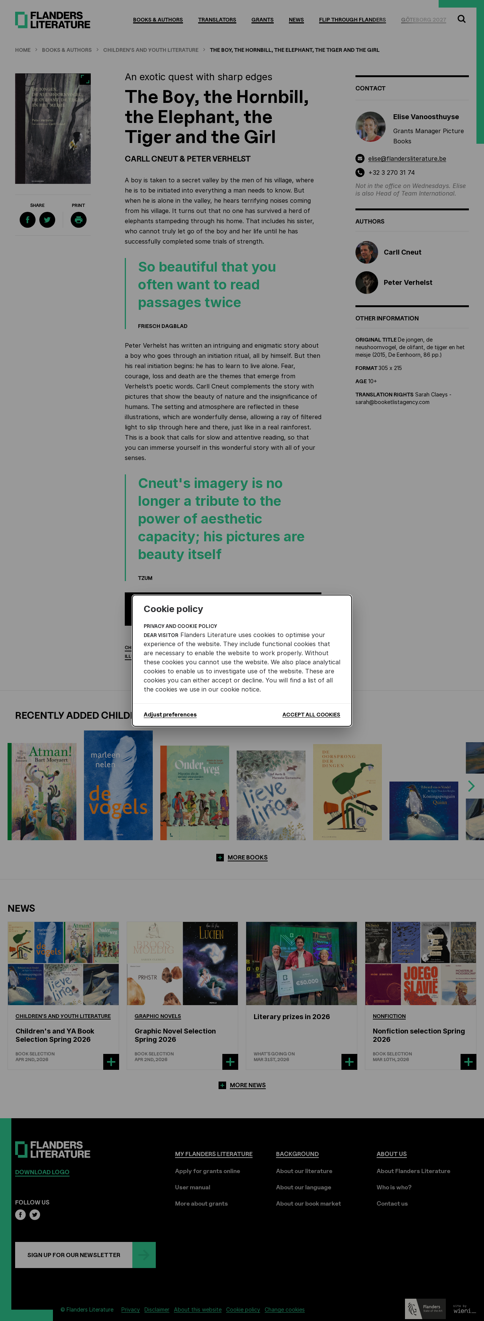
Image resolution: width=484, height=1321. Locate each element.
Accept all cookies (311, 714)
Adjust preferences (170, 714)
